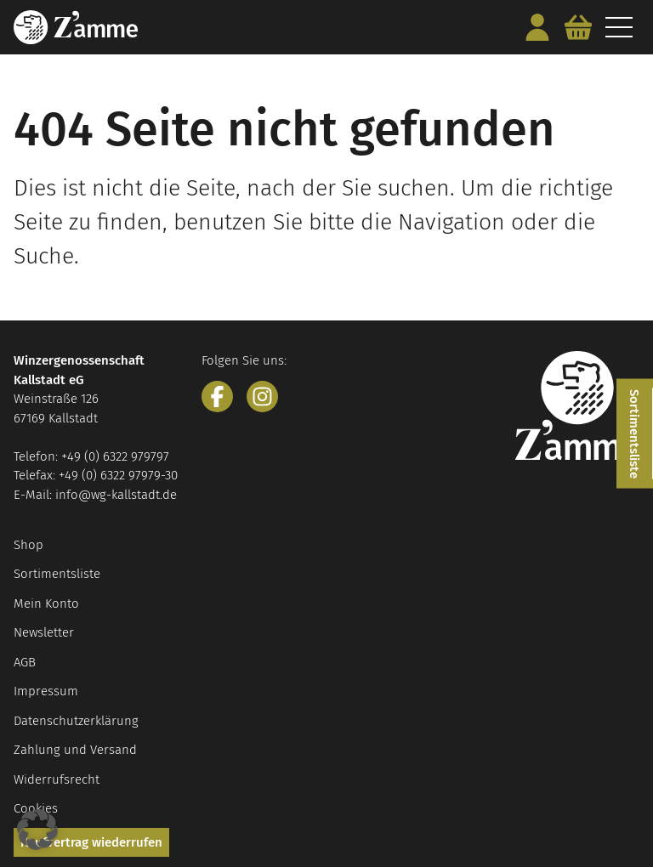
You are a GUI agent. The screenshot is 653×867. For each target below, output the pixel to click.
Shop (28, 544)
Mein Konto (46, 603)
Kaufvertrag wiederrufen (91, 842)
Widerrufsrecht (56, 779)
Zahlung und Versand (75, 749)
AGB (25, 662)
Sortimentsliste (57, 573)
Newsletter (44, 632)
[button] (37, 829)
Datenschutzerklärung (76, 720)
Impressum (46, 691)
